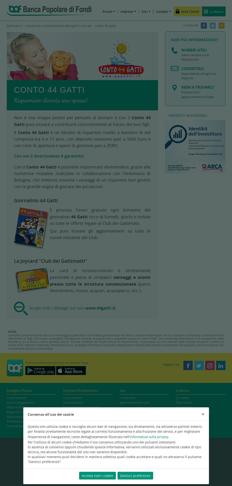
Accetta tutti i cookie (97, 475)
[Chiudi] (203, 414)
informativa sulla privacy (149, 437)
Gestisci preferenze (135, 475)
